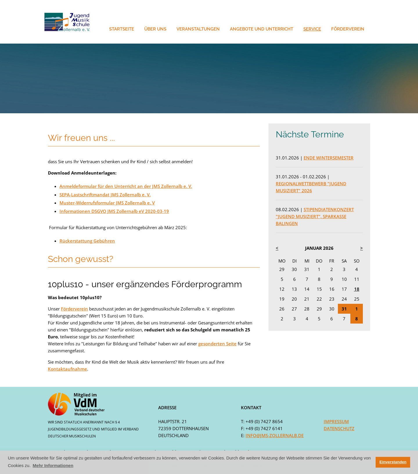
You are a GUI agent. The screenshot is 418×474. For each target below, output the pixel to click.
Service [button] (312, 29)
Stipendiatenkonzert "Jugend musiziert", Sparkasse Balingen (315, 216)
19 (281, 299)
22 (319, 299)
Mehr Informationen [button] (53, 465)
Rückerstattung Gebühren (87, 240)
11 (356, 279)
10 (344, 279)
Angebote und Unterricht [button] (261, 29)
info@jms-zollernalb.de (275, 435)
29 (281, 269)
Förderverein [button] (347, 29)
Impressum (336, 421)
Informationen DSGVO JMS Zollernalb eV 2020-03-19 (114, 211)
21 (306, 299)
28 (306, 309)
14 (306, 289)
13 (294, 289)
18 (356, 289)
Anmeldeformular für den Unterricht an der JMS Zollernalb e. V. (126, 186)
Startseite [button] (121, 29)
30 (294, 269)
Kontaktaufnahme (67, 368)
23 (331, 299)
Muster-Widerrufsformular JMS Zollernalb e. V (107, 202)
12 (281, 289)
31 (306, 269)
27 (294, 309)
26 (281, 309)
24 (344, 299)
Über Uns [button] (155, 29)
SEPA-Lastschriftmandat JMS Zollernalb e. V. (105, 194)
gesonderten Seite (217, 343)
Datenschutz (339, 428)
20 (294, 299)
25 (356, 299)
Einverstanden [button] (392, 462)
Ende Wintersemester (329, 158)
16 (331, 289)
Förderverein (74, 308)
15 (319, 289)
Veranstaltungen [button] (198, 29)
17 (344, 289)
